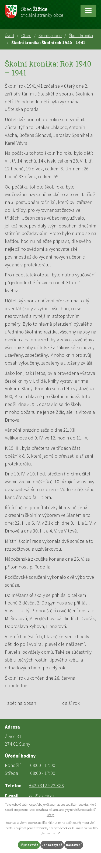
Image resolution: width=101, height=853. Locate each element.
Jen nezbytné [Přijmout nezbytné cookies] (52, 845)
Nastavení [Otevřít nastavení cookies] (74, 845)
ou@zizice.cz (41, 796)
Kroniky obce (50, 35)
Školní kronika (81, 35)
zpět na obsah (21, 703)
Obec (26, 35)
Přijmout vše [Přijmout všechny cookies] (28, 845)
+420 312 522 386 (46, 785)
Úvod (9, 35)
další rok (71, 703)
